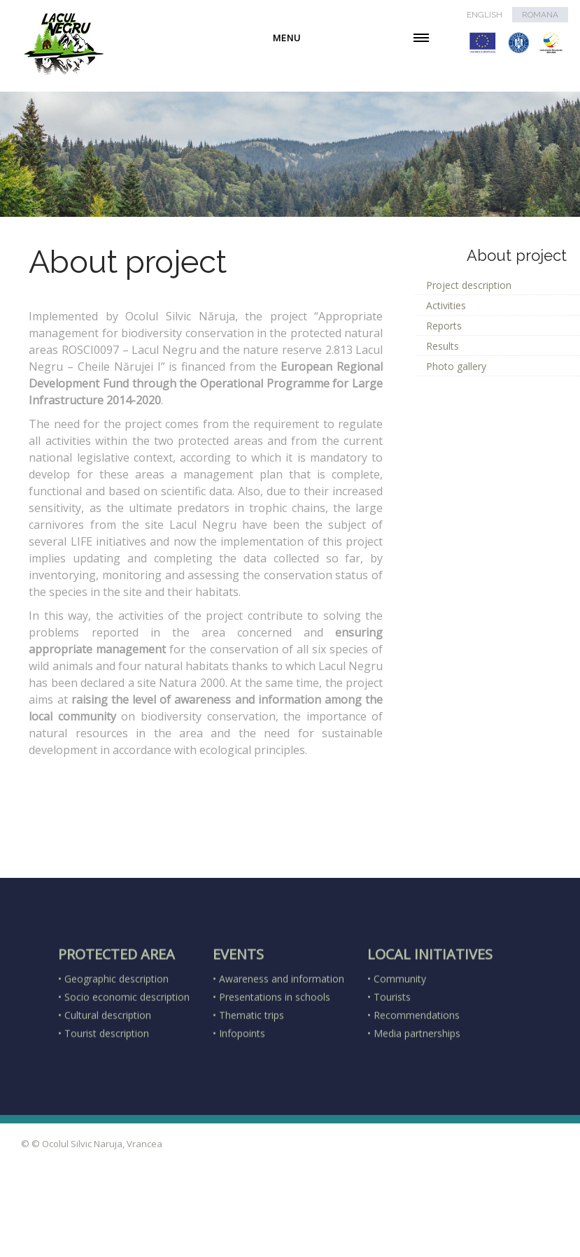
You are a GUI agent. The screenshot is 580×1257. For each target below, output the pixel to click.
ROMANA (540, 15)
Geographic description (116, 1038)
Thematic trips (251, 1074)
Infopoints (242, 1093)
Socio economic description (127, 1056)
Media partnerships (417, 1093)
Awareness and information (281, 1038)
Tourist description (106, 1093)
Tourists (392, 1056)
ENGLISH (484, 15)
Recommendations (417, 1074)
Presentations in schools (274, 1056)
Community (400, 1038)
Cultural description (107, 1074)
